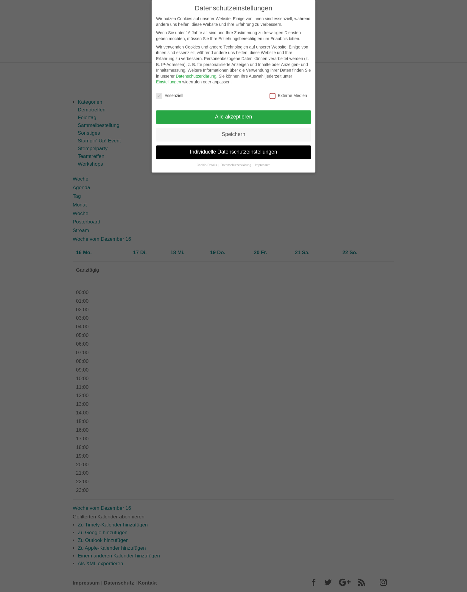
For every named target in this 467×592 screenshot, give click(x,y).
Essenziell (169, 91)
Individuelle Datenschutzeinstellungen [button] (233, 148)
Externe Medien (288, 91)
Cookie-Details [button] (207, 161)
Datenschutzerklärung (196, 72)
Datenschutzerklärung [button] (236, 161)
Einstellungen (168, 77)
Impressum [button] (262, 161)
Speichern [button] (233, 130)
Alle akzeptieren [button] (233, 113)
